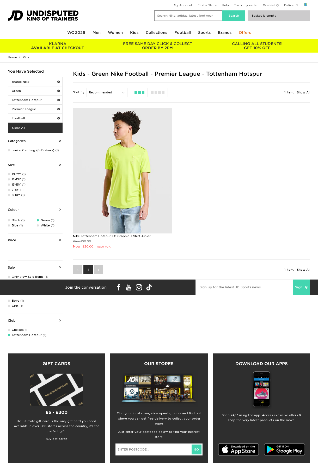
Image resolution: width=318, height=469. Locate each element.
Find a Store (207, 5)
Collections (156, 32)
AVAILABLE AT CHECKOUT (57, 46)
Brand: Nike (36, 82)
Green (36, 91)
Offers (245, 32)
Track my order (246, 5)
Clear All (18, 128)
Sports (204, 32)
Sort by (78, 92)
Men (97, 32)
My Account (183, 5)
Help (225, 5)
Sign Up (301, 262)
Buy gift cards (56, 439)
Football (182, 32)
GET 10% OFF (257, 46)
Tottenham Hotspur (36, 100)
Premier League (36, 109)
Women (115, 32)
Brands (224, 32)
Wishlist (269, 5)
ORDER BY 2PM (157, 46)
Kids (134, 32)
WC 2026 (76, 32)
